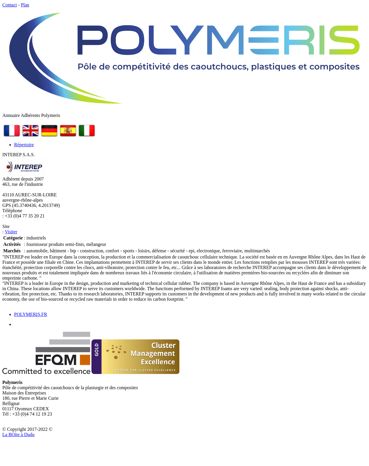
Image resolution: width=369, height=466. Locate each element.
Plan (25, 4)
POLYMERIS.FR (30, 314)
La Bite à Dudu (18, 434)
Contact (9, 4)
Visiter (11, 231)
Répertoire (24, 144)
